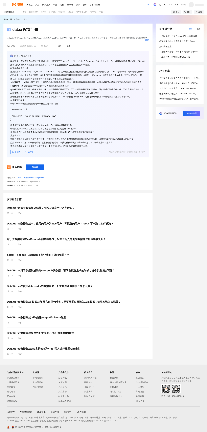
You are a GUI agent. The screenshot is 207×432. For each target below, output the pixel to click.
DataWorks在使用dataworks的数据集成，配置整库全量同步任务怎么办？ (50, 284)
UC (114, 416)
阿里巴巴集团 (13, 416)
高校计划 (114, 385)
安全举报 (55, 410)
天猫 (31, 416)
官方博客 (62, 12)
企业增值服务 (142, 381)
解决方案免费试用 (118, 381)
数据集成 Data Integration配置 (28, 180)
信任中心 (140, 399)
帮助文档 (88, 381)
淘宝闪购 (173, 416)
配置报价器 (63, 394)
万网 (104, 416)
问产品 (43, 12)
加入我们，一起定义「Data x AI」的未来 (177, 88)
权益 (55, 4)
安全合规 (11, 394)
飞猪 (86, 416)
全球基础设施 (13, 381)
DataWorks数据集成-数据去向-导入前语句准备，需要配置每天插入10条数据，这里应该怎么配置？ (64, 300)
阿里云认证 (89, 394)
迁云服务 (140, 385)
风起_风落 (11, 46)
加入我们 (81, 410)
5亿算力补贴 (116, 390)
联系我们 (68, 410)
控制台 (183, 5)
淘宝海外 (154, 416)
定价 (62, 4)
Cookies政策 (26, 410)
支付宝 (137, 416)
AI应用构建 (38, 385)
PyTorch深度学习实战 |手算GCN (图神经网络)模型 (181, 99)
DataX (19, 176)
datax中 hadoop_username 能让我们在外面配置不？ (38, 253)
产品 (37, 4)
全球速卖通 (39, 416)
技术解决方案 (90, 376)
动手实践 (52, 12)
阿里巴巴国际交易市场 (56, 416)
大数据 (30, 184)
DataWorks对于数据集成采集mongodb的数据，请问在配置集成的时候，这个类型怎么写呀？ (61, 269)
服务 (85, 4)
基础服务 (140, 376)
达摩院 (145, 416)
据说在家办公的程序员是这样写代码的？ (177, 41)
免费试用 (62, 381)
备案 (176, 5)
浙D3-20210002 (111, 419)
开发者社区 (9, 12)
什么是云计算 (13, 376)
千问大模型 (38, 376)
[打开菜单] (4, 4)
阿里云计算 (95, 416)
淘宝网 (24, 416)
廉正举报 (41, 410)
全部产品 (62, 376)
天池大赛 (88, 390)
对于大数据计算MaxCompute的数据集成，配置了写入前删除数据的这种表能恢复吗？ (56, 237)
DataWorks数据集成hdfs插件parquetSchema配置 (36, 315)
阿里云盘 (163, 416)
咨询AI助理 (192, 113)
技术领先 (11, 385)
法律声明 (11, 410)
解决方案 (46, 4)
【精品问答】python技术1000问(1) (174, 57)
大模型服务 (38, 381)
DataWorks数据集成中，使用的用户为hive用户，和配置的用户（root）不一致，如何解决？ (60, 222)
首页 (24, 12)
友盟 (119, 416)
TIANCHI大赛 (81, 12)
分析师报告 (12, 399)
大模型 (29, 4)
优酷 (125, 416)
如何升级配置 (165, 46)
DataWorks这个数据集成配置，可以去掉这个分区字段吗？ (41, 206)
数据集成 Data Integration (34, 176)
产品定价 (62, 390)
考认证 (70, 12)
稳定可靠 (11, 390)
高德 (109, 416)
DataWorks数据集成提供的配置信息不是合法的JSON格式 (40, 331)
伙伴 (78, 4)
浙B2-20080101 (72, 419)
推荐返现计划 (116, 394)
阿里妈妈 (78, 416)
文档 (170, 5)
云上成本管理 (64, 399)
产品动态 (62, 385)
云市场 (70, 4)
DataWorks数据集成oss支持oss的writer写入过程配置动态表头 (43, 347)
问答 (18, 19)
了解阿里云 (95, 4)
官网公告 (140, 390)
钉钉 (131, 416)
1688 (70, 416)
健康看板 (140, 394)
